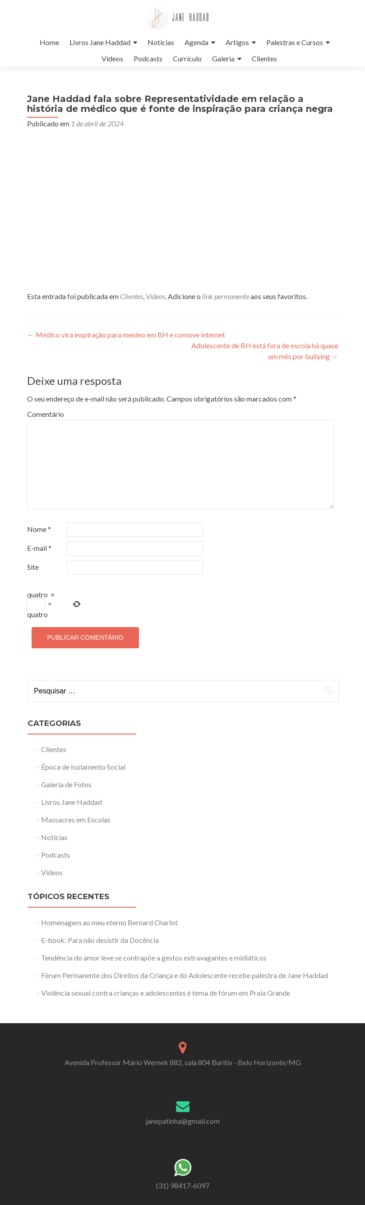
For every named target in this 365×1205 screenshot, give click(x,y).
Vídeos (112, 58)
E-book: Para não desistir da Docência (100, 940)
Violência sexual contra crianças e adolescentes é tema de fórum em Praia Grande (165, 992)
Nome (39, 529)
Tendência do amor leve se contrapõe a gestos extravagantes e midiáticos (154, 957)
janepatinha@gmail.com (183, 1121)
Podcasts (148, 58)
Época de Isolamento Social (83, 766)
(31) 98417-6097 (182, 1185)
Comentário (45, 414)
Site (33, 567)
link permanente (225, 296)
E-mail (39, 548)
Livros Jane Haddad (99, 42)
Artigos (237, 42)
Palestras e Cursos (294, 42)
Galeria (223, 58)
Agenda (196, 42)
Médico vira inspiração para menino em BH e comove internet (126, 334)
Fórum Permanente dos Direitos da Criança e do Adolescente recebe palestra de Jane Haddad (184, 975)
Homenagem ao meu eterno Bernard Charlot (109, 922)
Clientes (264, 58)
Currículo (187, 58)
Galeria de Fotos (66, 784)
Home (49, 42)
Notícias (161, 42)
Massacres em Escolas (76, 819)
